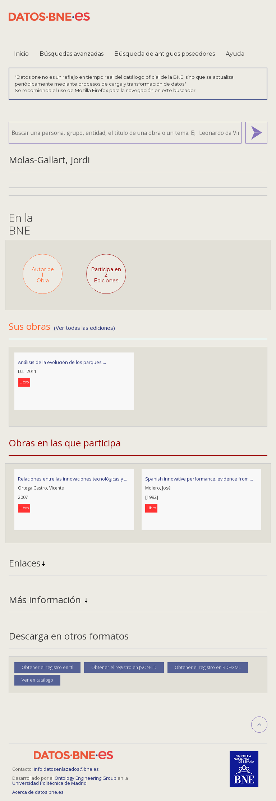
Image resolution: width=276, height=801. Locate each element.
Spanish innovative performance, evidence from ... (199, 478)
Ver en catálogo (37, 680)
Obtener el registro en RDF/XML (208, 667)
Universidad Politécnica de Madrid (49, 783)
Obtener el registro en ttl (47, 667)
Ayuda (235, 53)
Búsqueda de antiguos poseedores (164, 53)
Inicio (21, 53)
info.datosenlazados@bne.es (66, 769)
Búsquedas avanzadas (72, 53)
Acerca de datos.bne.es (38, 792)
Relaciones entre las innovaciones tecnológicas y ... (72, 478)
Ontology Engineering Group (86, 778)
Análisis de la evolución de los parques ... (62, 362)
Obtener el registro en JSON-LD (124, 667)
